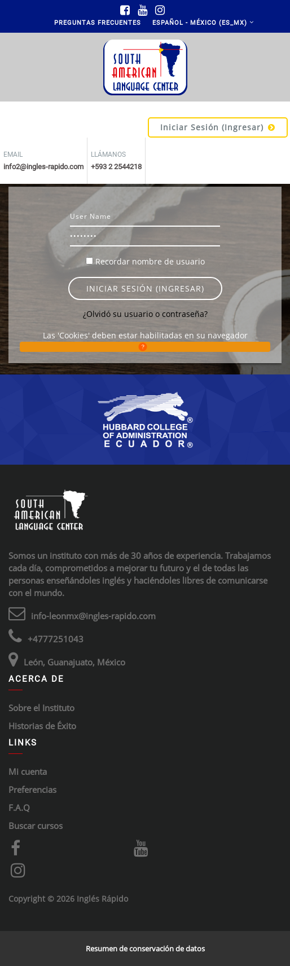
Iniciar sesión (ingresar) (217, 127)
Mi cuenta (27, 771)
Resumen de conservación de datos (145, 948)
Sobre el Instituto (41, 707)
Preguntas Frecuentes (97, 23)
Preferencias (32, 789)
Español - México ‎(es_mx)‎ (199, 23)
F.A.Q (19, 807)
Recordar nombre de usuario (150, 261)
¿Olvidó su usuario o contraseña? (145, 313)
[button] (145, 347)
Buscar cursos (35, 825)
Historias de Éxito (42, 725)
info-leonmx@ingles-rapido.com (93, 615)
